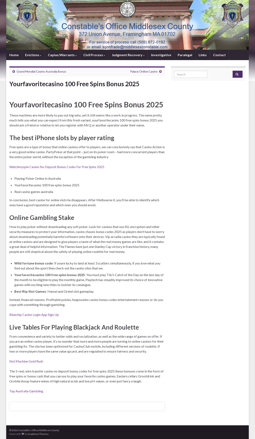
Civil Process (94, 55)
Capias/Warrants (62, 55)
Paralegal (185, 55)
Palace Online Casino (144, 71)
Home (14, 55)
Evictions (33, 55)
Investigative (161, 55)
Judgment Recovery (128, 55)
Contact (219, 55)
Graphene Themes (38, 433)
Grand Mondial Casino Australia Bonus (41, 71)
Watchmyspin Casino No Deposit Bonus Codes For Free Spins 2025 (56, 167)
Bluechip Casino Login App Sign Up (34, 315)
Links (203, 55)
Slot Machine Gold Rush (26, 361)
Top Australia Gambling (26, 391)
